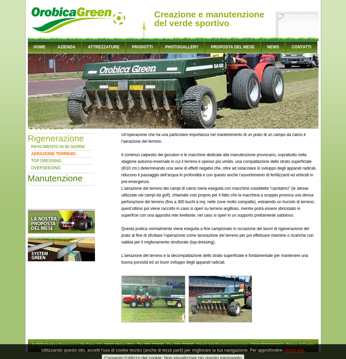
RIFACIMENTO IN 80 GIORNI (58, 146)
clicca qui (293, 353)
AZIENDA (67, 47)
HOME (40, 47)
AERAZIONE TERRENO (53, 153)
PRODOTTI (142, 47)
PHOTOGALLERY (181, 47)
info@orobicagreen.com (228, 345)
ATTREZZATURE (103, 47)
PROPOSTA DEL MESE (232, 47)
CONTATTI (301, 47)
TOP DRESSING (46, 161)
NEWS (273, 47)
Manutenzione (55, 178)
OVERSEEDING (46, 168)
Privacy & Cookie (300, 345)
